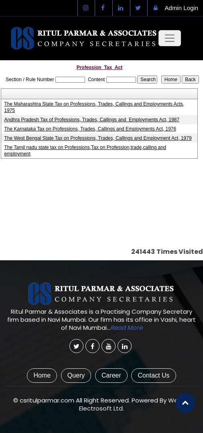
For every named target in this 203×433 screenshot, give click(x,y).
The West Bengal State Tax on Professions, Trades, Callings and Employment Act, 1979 (97, 138)
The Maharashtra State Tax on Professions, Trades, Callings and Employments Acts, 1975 (94, 107)
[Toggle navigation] (169, 38)
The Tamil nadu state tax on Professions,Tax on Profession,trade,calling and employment (85, 151)
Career (111, 375)
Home (42, 375)
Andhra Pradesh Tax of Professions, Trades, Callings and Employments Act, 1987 (91, 120)
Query (76, 375)
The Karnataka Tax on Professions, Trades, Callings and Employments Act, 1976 (90, 129)
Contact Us (153, 375)
